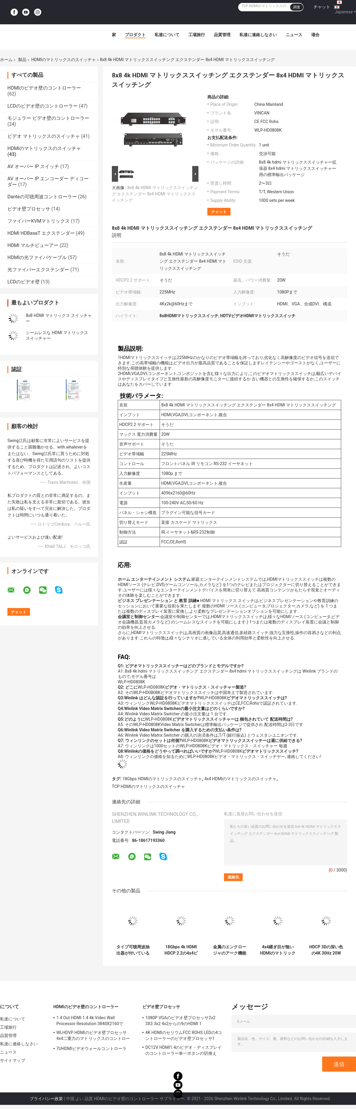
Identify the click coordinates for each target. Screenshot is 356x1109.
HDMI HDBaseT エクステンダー (41, 233)
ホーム (6, 59)
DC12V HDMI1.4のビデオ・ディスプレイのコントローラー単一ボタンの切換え (183, 1050)
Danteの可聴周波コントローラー (42, 197)
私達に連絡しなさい (258, 34)
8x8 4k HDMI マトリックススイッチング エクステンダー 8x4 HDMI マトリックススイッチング (155, 193)
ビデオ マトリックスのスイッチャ (43, 136)
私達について (167, 34)
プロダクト (135, 34)
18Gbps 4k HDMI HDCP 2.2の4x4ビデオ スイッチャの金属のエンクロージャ (181, 950)
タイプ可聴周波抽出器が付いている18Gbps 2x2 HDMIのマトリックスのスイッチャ (133, 950)
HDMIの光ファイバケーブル (37, 257)
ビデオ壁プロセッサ (28, 209)
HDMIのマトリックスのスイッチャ (63, 59)
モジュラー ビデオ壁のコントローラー (48, 118)
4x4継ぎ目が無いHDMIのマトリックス (277, 950)
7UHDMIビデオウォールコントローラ (91, 1048)
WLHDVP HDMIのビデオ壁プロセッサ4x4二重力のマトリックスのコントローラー (93, 1036)
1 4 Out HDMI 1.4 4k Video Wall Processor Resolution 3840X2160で (89, 1020)
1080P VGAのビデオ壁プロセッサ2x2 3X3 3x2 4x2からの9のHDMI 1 (180, 1020)
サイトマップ (12, 1060)
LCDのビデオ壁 (23, 282)
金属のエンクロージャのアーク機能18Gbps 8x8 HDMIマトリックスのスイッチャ (229, 950)
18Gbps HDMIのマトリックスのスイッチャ (162, 778)
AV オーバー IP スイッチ (33, 166)
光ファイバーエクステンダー (38, 269)
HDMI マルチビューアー (32, 245)
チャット (322, 6)
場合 (315, 34)
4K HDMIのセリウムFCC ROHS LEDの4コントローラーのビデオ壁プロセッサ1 (183, 1035)
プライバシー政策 (46, 1098)
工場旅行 (196, 34)
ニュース (294, 34)
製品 (22, 59)
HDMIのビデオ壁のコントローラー (44, 88)
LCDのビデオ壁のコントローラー (42, 106)
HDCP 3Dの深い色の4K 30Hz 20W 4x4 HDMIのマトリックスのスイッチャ (326, 950)
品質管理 (222, 34)
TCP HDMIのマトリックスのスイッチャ (148, 786)
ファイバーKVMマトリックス (38, 221)
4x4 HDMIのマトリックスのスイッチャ (240, 778)
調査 (296, 7)
